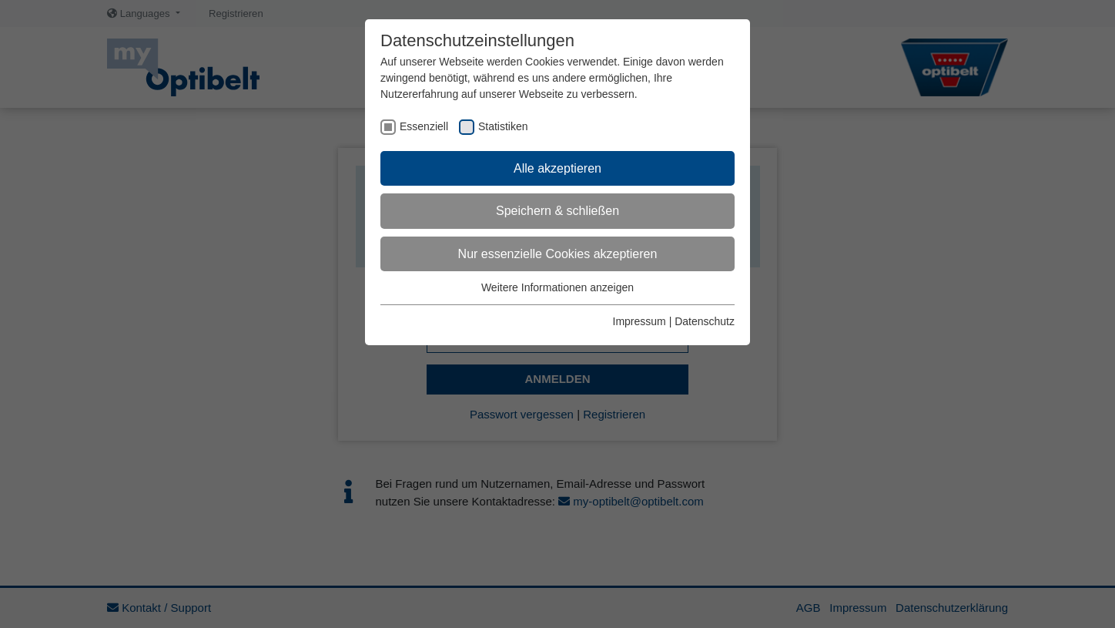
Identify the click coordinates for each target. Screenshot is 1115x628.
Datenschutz (705, 321)
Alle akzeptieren (557, 168)
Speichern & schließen (557, 210)
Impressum (639, 321)
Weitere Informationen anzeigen (557, 287)
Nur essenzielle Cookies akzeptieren (558, 253)
